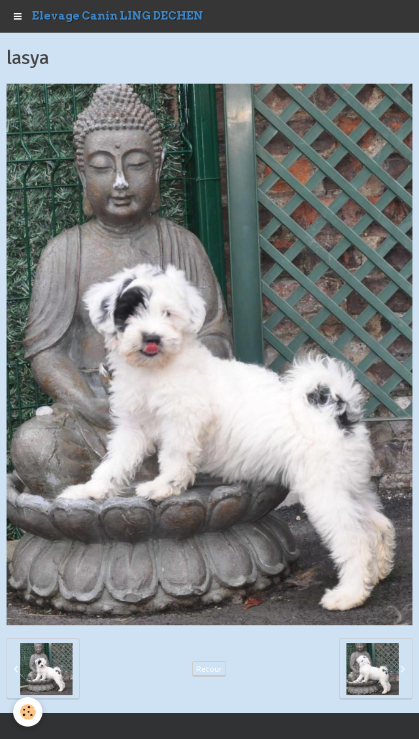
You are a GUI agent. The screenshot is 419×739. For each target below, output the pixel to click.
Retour (209, 669)
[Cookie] (27, 712)
